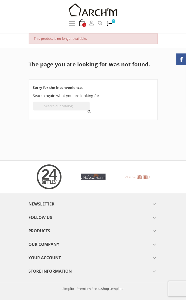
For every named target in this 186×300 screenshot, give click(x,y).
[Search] (61, 106)
